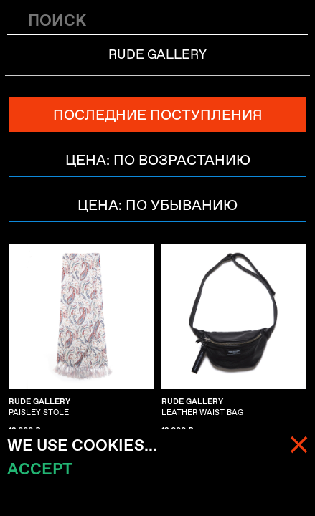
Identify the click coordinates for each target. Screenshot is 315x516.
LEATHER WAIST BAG (202, 407)
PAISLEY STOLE (39, 407)
